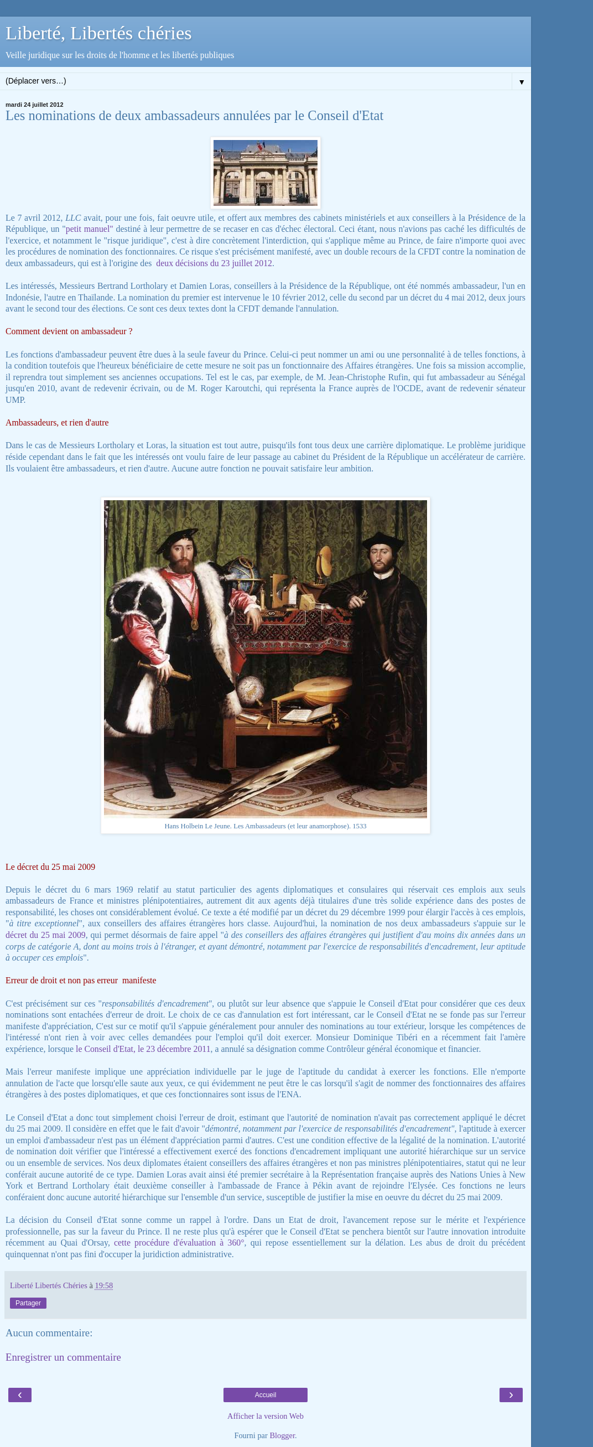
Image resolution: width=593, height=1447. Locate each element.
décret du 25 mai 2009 (46, 935)
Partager (28, 1303)
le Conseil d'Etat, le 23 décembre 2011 (143, 1049)
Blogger (282, 1435)
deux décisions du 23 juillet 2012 (214, 263)
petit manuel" (89, 229)
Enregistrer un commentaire (63, 1357)
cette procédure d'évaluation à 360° (179, 1242)
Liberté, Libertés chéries (99, 32)
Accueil (266, 1395)
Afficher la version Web (265, 1416)
